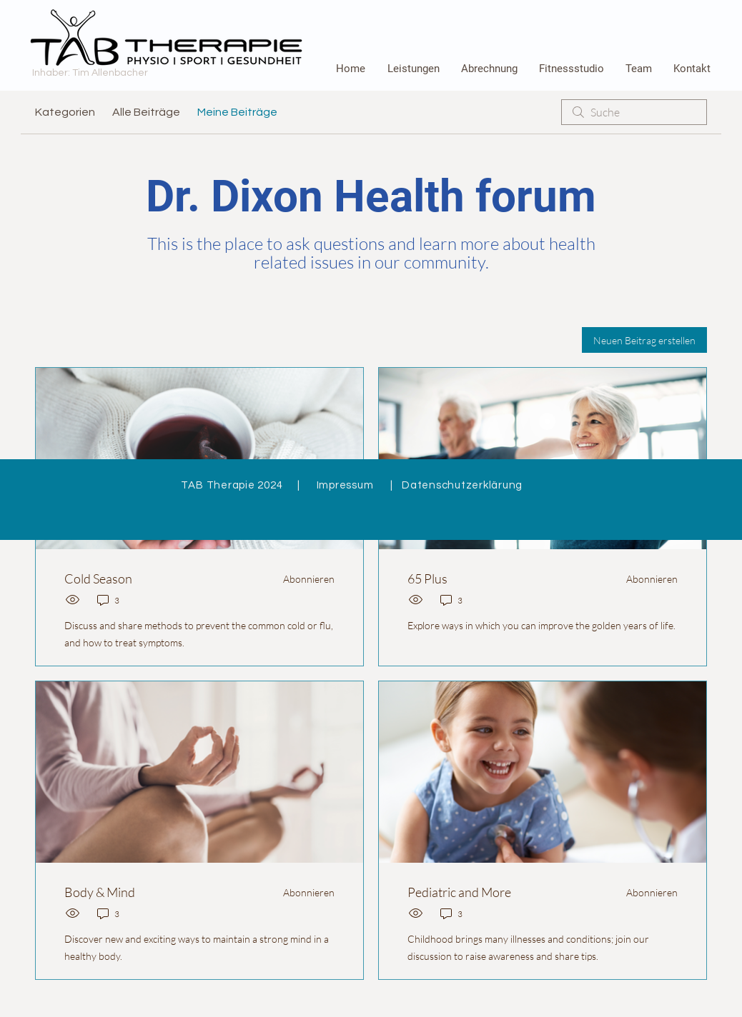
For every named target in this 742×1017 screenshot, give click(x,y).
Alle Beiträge (146, 112)
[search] (634, 112)
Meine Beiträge (237, 112)
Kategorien (65, 112)
